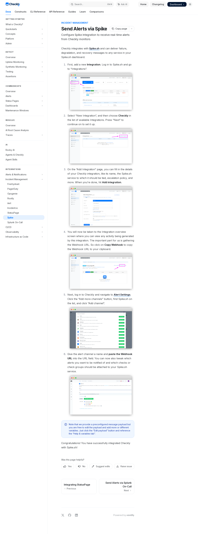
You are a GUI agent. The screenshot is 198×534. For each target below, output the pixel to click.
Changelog (158, 4)
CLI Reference (37, 12)
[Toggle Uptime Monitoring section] (23, 62)
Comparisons (97, 12)
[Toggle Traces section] (23, 135)
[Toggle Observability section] (23, 231)
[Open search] (91, 4)
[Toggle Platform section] (23, 38)
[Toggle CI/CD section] (23, 227)
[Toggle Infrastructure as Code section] (23, 236)
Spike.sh (94, 48)
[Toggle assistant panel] (122, 4)
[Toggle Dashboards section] (23, 105)
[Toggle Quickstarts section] (23, 29)
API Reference (57, 12)
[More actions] (131, 28)
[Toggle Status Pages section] (23, 100)
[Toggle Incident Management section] (23, 179)
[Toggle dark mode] (190, 4)
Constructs (20, 12)
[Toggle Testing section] (23, 71)
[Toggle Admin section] (23, 43)
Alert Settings (122, 294)
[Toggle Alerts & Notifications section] (23, 174)
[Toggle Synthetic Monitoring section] (23, 66)
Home (143, 4)
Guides (72, 12)
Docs (8, 12)
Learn (83, 12)
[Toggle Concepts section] (23, 33)
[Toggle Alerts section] (23, 96)
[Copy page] (119, 28)
